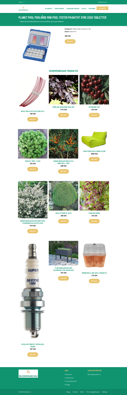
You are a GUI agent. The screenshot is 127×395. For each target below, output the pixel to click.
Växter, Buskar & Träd (84, 29)
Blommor (48, 8)
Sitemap (104, 392)
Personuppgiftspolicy (93, 392)
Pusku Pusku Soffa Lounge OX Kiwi (94, 151)
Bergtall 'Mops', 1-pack (32, 161)
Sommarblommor (72, 8)
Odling (74, 29)
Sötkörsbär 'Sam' (94, 107)
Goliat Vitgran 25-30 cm (63, 213)
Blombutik (102, 8)
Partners (92, 8)
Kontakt (75, 392)
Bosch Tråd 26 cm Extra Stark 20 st (32, 111)
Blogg (84, 8)
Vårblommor (59, 8)
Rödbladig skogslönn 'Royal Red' (63, 107)
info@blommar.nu (102, 2)
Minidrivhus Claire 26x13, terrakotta (94, 273)
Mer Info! (70, 41)
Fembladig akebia (94, 213)
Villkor (82, 392)
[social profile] (24, 2)
